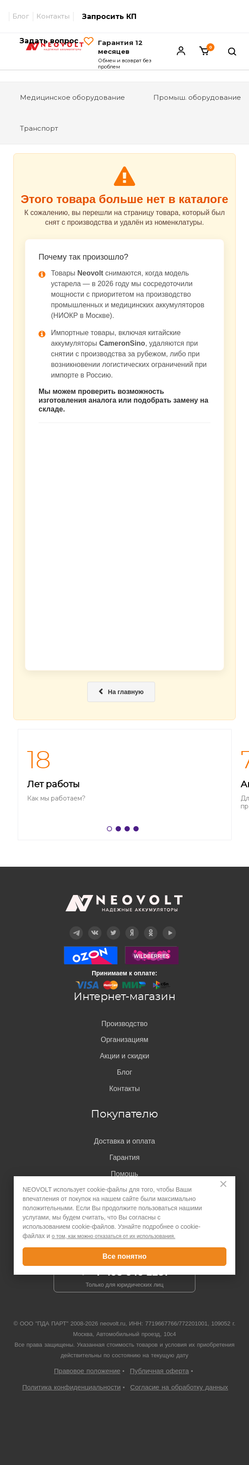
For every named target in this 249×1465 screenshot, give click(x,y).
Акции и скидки (124, 1056)
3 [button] (128, 830)
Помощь (124, 1174)
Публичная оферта (159, 1370)
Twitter (113, 926)
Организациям (124, 1039)
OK (150, 926)
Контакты (53, 16)
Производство (124, 1023)
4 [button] (137, 830)
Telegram (76, 926)
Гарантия (124, 1157)
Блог (20, 16)
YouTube (169, 926)
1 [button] (111, 830)
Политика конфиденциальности (71, 1387)
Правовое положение (87, 1370)
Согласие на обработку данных (179, 1387)
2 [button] (120, 830)
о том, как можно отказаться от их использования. (113, 1236)
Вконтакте (95, 926)
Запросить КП (109, 16)
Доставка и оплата (124, 1141)
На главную (121, 691)
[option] (124, 784)
